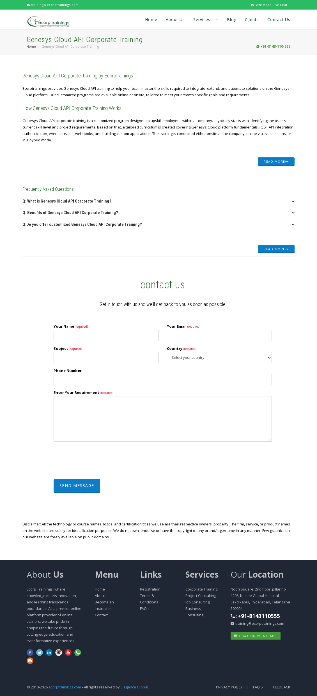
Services (206, 19)
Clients (252, 19)
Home (151, 19)
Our (257, 574)
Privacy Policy (229, 687)
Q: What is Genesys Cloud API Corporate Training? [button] (66, 201)
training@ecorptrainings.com (53, 5)
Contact (101, 614)
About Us (175, 19)
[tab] (158, 203)
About (45, 574)
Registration (150, 589)
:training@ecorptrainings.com (257, 623)
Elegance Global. (135, 687)
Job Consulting (197, 602)
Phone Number (68, 370)
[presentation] (96, 461)
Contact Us (278, 19)
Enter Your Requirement (83, 392)
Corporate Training (201, 589)
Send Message (76, 485)
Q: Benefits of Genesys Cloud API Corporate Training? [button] (70, 212)
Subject (68, 348)
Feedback (281, 687)
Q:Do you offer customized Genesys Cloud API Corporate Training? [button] (82, 224)
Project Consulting (200, 595)
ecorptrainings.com (65, 687)
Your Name (71, 326)
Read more (276, 161)
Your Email (183, 326)
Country (181, 348)
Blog (231, 19)
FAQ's (145, 608)
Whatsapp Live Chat (269, 5)
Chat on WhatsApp (255, 636)
